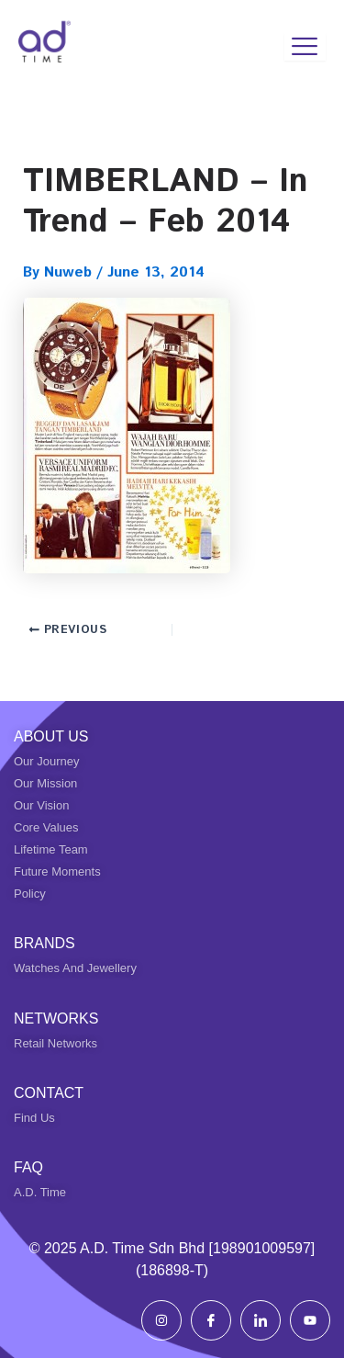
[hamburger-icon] (305, 47)
